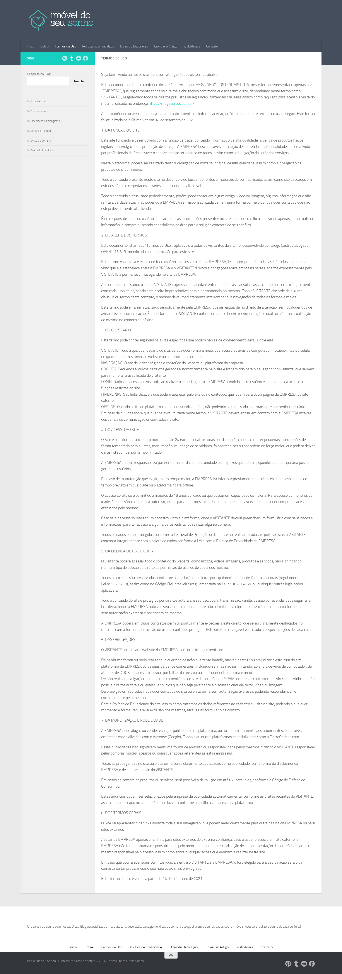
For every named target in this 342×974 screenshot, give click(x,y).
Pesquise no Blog (39, 74)
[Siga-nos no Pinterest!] (64, 58)
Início (30, 46)
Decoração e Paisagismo (45, 121)
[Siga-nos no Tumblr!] (71, 58)
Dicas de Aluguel (41, 130)
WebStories (191, 46)
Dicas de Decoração (134, 46)
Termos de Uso (65, 46)
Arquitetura (38, 101)
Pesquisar (80, 81)
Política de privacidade (98, 46)
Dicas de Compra (41, 140)
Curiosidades (38, 111)
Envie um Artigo (165, 46)
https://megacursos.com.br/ (171, 103)
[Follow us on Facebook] (85, 58)
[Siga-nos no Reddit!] (78, 58)
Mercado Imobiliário (43, 150)
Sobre (44, 46)
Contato (212, 46)
